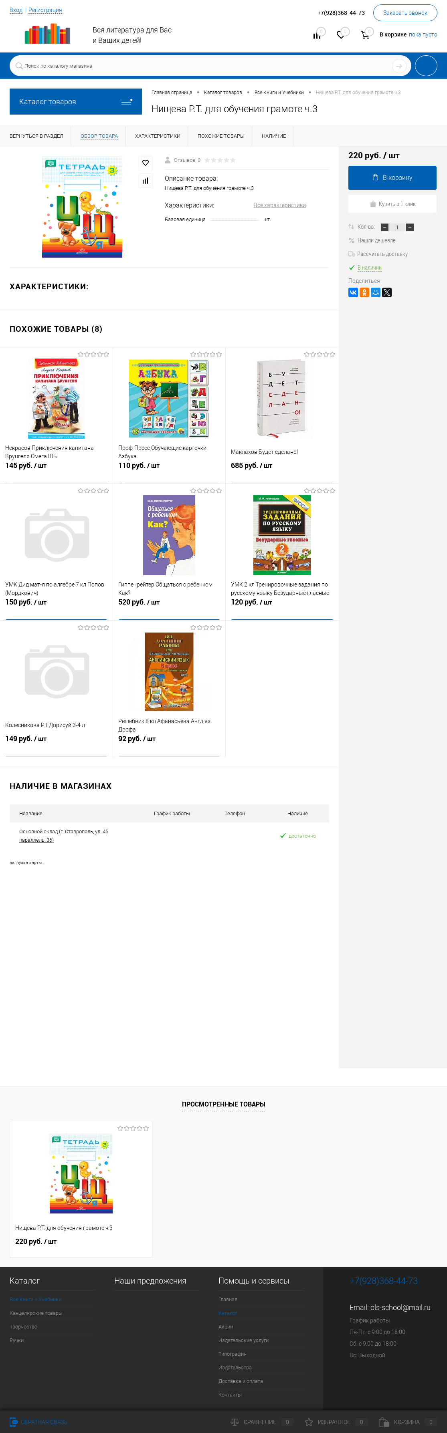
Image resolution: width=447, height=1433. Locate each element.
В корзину (393, 177)
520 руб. (169, 607)
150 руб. (56, 607)
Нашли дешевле (372, 240)
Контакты (230, 1395)
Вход (16, 10)
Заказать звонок (405, 13)
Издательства (235, 1367)
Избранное (336, 1422)
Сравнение (262, 1422)
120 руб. (282, 607)
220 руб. (36, 1241)
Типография (232, 1354)
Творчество (23, 1327)
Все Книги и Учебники (35, 1299)
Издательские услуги (243, 1340)
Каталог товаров (75, 102)
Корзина (408, 1422)
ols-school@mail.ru (400, 1307)
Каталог (227, 1313)
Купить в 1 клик (393, 204)
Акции (225, 1327)
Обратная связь (39, 1422)
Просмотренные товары (223, 1104)
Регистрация (45, 10)
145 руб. (56, 470)
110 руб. (169, 470)
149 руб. (56, 744)
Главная (227, 1299)
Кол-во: (367, 226)
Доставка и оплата (240, 1381)
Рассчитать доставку (378, 254)
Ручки (17, 1340)
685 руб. (282, 470)
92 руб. (169, 744)
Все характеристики (280, 205)
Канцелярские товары (36, 1313)
